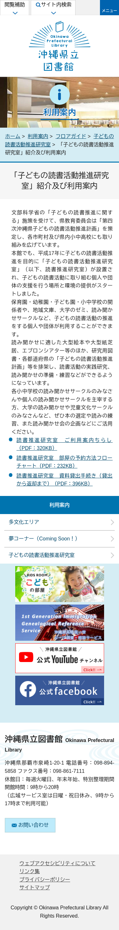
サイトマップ (34, 887)
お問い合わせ (30, 825)
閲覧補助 (14, 8)
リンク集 (29, 871)
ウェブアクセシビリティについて (57, 863)
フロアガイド (71, 136)
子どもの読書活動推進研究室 (42, 555)
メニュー (109, 11)
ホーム (12, 136)
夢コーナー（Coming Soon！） (44, 538)
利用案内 (38, 136)
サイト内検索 (53, 8)
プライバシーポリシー (44, 879)
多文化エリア (24, 522)
